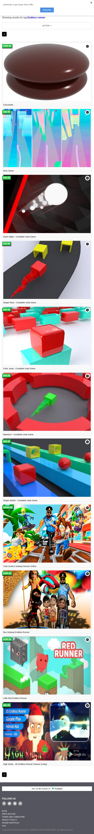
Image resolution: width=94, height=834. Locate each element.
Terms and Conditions (13, 817)
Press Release (9, 814)
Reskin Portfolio (10, 823)
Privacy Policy (9, 820)
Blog (4, 811)
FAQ (4, 826)
